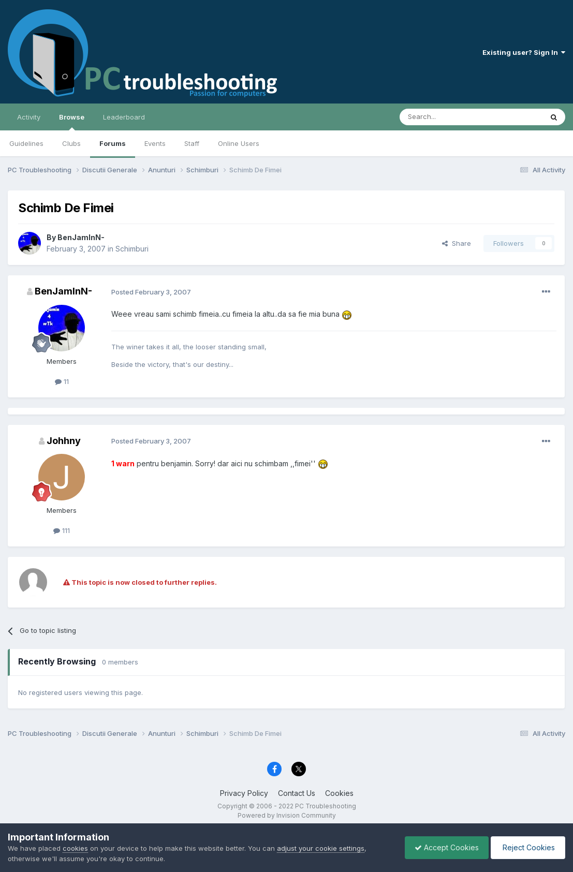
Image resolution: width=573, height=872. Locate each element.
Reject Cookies (527, 847)
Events (155, 143)
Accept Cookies (444, 847)
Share (456, 243)
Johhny (64, 440)
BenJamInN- (81, 237)
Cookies (339, 793)
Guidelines (26, 143)
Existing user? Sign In (523, 52)
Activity (28, 117)
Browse (71, 121)
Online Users (238, 143)
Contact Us (296, 793)
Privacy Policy (244, 793)
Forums (112, 143)
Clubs (71, 143)
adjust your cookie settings (320, 848)
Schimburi (132, 248)
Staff (191, 143)
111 (61, 530)
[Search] (445, 117)
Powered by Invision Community (287, 815)
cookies (75, 848)
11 (62, 381)
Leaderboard (124, 117)
